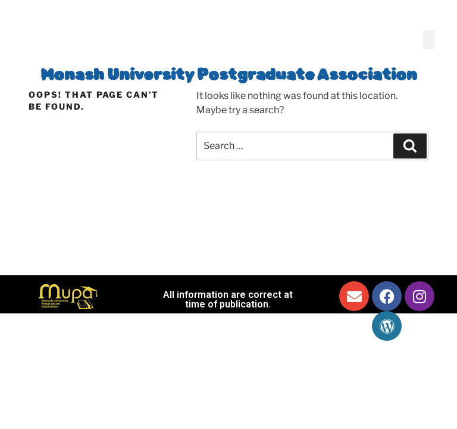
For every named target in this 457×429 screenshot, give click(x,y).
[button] (428, 39)
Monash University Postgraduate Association (228, 75)
